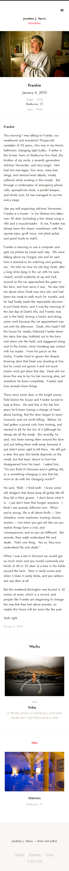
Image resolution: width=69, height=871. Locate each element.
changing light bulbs (32, 150)
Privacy (49, 855)
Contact (19, 855)
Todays (30, 100)
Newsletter (34, 23)
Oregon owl (34, 257)
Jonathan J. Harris (34, 19)
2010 (40, 100)
